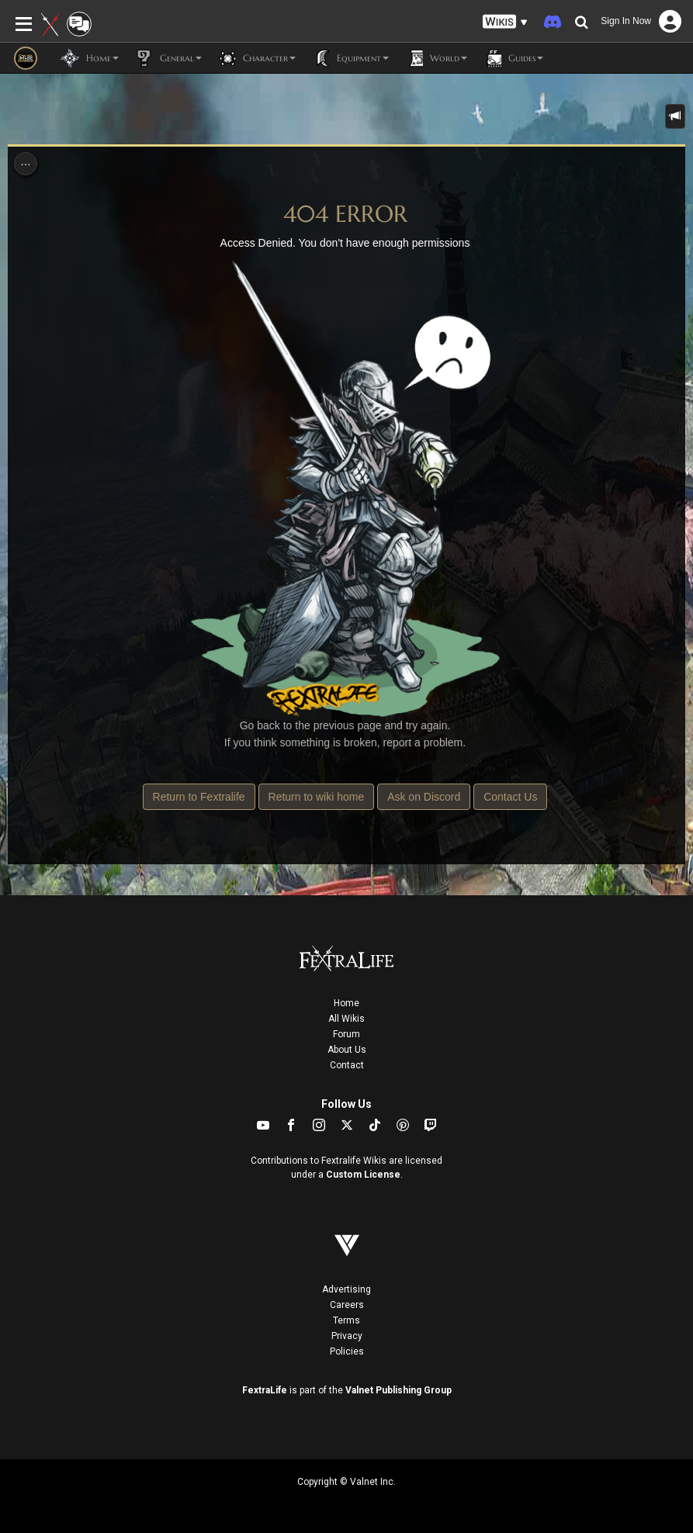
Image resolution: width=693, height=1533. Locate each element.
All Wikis (346, 1018)
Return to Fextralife (199, 797)
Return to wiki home (317, 797)
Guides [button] (513, 58)
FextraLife (264, 1390)
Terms (346, 1320)
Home (346, 1003)
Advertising (346, 1289)
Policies (347, 1351)
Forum (346, 1034)
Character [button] (256, 58)
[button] (505, 22)
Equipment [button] (350, 58)
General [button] (168, 58)
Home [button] (90, 58)
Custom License (363, 1174)
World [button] (435, 58)
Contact (347, 1065)
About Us (346, 1049)
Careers (347, 1304)
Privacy (346, 1336)
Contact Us (510, 797)
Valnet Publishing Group (398, 1390)
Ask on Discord (423, 797)
